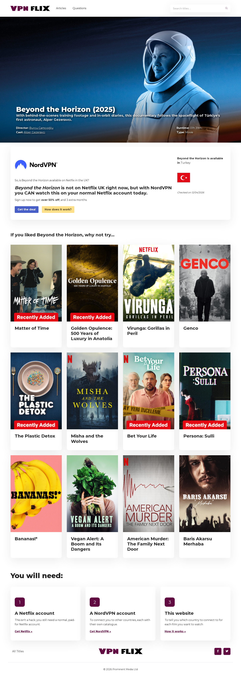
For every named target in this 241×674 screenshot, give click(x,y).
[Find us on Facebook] (217, 651)
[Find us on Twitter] (226, 651)
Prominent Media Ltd (125, 669)
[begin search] (226, 8)
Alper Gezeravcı (34, 132)
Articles (62, 8)
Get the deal (27, 209)
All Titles (18, 651)
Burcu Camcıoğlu (41, 128)
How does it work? (58, 209)
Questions (80, 8)
